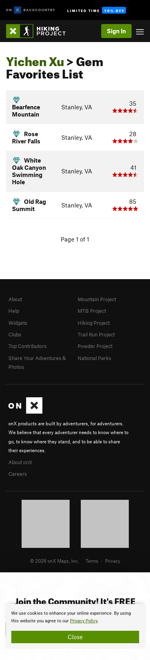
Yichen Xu (35, 59)
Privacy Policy (84, 621)
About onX (20, 462)
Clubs (14, 334)
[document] (75, 626)
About (15, 299)
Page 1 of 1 (75, 239)
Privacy (112, 560)
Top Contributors (27, 346)
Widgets (17, 323)
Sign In (116, 30)
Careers (17, 474)
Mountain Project (97, 299)
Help (13, 311)
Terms (92, 560)
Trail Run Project (96, 334)
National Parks (94, 358)
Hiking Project (94, 323)
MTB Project (92, 311)
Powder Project (95, 346)
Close (75, 636)
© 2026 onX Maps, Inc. (54, 560)
